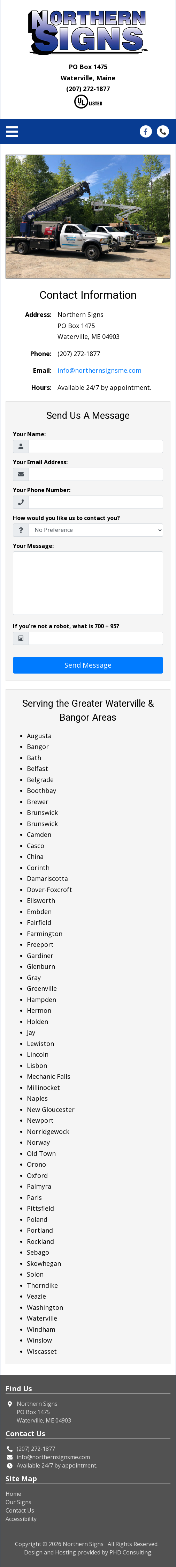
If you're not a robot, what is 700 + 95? (66, 626)
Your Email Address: (40, 462)
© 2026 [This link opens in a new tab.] (52, 1544)
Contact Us (20, 1510)
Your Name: (29, 434)
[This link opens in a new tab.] (145, 130)
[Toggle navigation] (14, 132)
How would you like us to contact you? (66, 518)
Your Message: (33, 546)
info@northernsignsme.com (99, 370)
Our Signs (18, 1502)
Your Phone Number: (41, 490)
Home (13, 1494)
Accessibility (21, 1519)
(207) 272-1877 (88, 88)
